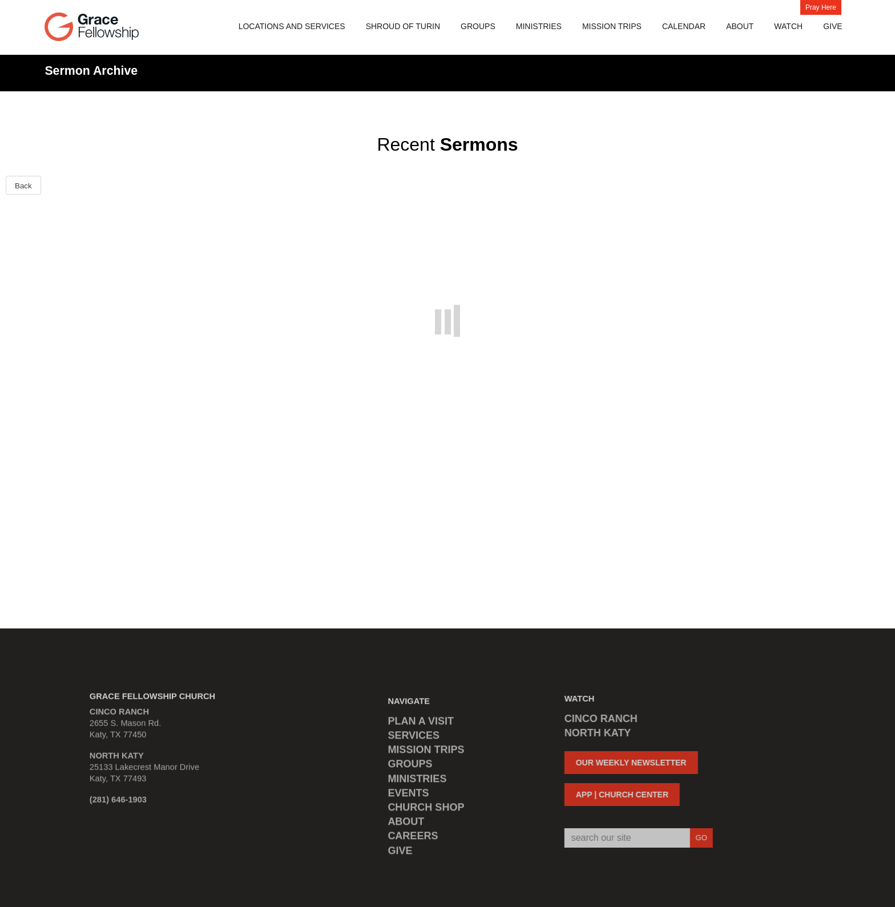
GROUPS (410, 768)
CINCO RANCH (596, 718)
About (739, 26)
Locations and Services (292, 26)
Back (23, 186)
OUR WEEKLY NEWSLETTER (626, 762)
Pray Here (820, 7)
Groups (478, 26)
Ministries (539, 26)
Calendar (683, 26)
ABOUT (406, 826)
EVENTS (408, 797)
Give (832, 26)
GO (697, 837)
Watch (788, 26)
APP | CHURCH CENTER (617, 794)
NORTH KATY (593, 733)
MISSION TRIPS (612, 26)
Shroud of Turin (403, 26)
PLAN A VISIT (421, 725)
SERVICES (414, 739)
